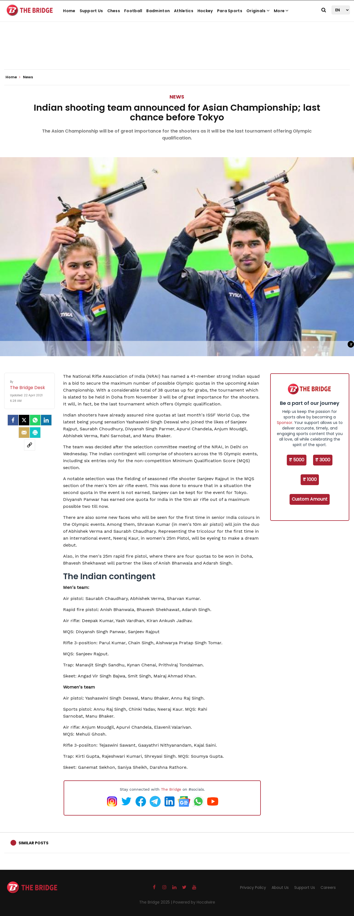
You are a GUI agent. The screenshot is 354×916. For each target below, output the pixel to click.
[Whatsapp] (35, 420)
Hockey (205, 11)
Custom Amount (309, 499)
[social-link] (29, 445)
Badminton (158, 11)
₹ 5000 (296, 460)
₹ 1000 (310, 479)
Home (69, 11)
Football (133, 11)
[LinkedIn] (46, 420)
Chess (113, 11)
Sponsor (284, 422)
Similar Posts (33, 843)
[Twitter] (24, 420)
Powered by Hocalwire (194, 902)
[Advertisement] (177, 52)
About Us (280, 887)
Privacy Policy (253, 887)
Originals (258, 11)
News (177, 96)
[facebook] (13, 420)
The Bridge (171, 789)
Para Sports (229, 11)
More (281, 11)
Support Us (91, 11)
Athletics (183, 11)
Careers (328, 887)
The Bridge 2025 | (156, 902)
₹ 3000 (322, 460)
